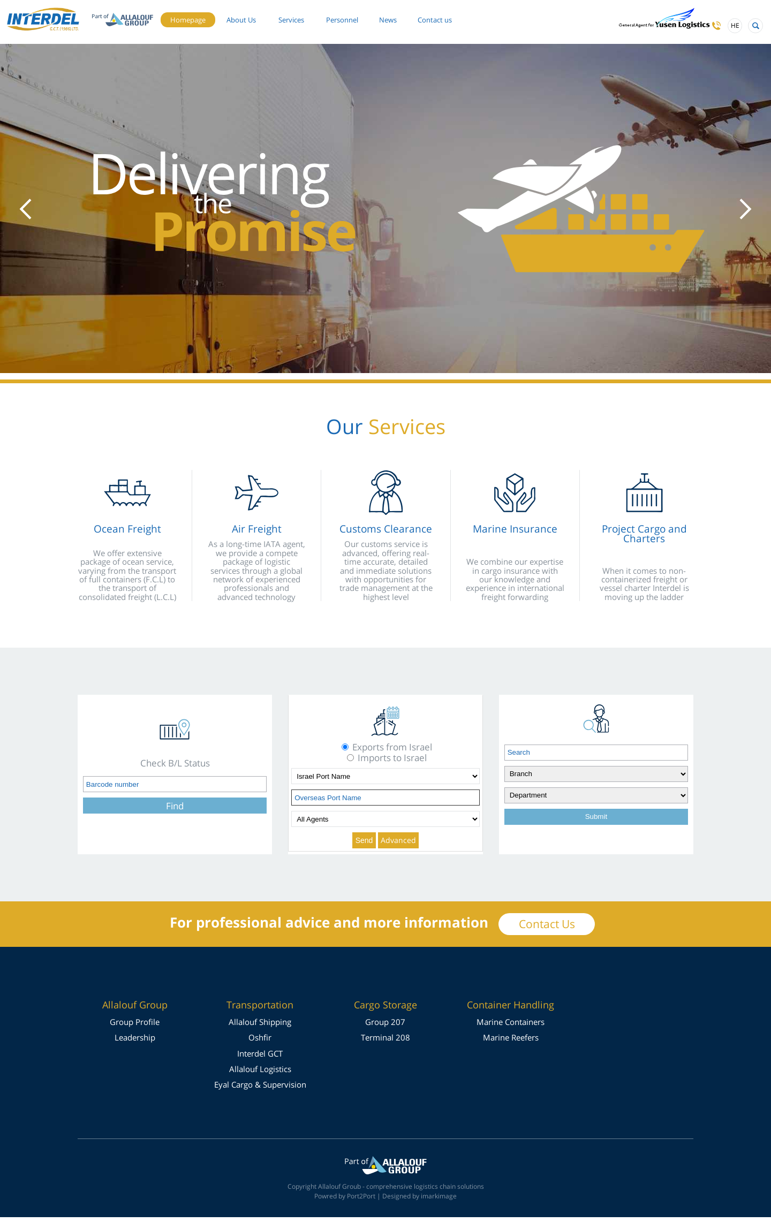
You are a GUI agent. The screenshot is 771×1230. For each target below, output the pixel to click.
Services (341, 16)
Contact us (219, 33)
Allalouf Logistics (260, 1081)
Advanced (398, 853)
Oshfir (259, 1050)
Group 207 (385, 1034)
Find (175, 819)
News (453, 16)
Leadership (135, 1050)
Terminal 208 (385, 1050)
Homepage (220, 16)
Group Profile (135, 1034)
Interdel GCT (260, 1066)
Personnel (400, 16)
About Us (281, 16)
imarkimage (439, 1208)
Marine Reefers (511, 1050)
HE (717, 30)
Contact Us (547, 936)
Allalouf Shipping (260, 1034)
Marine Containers (511, 1034)
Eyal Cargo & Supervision (260, 1097)
